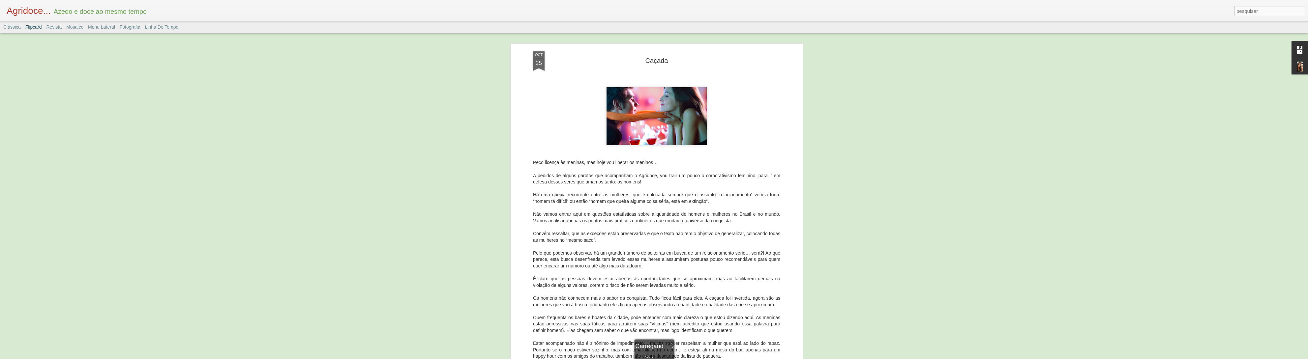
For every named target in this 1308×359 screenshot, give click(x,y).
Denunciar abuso (702, 355)
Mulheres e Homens (687, 297)
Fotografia (130, 27)
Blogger (680, 355)
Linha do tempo (162, 27)
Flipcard (33, 27)
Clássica (12, 27)
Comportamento (648, 297)
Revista (54, 27)
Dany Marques (693, 289)
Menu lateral (101, 27)
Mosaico (74, 27)
